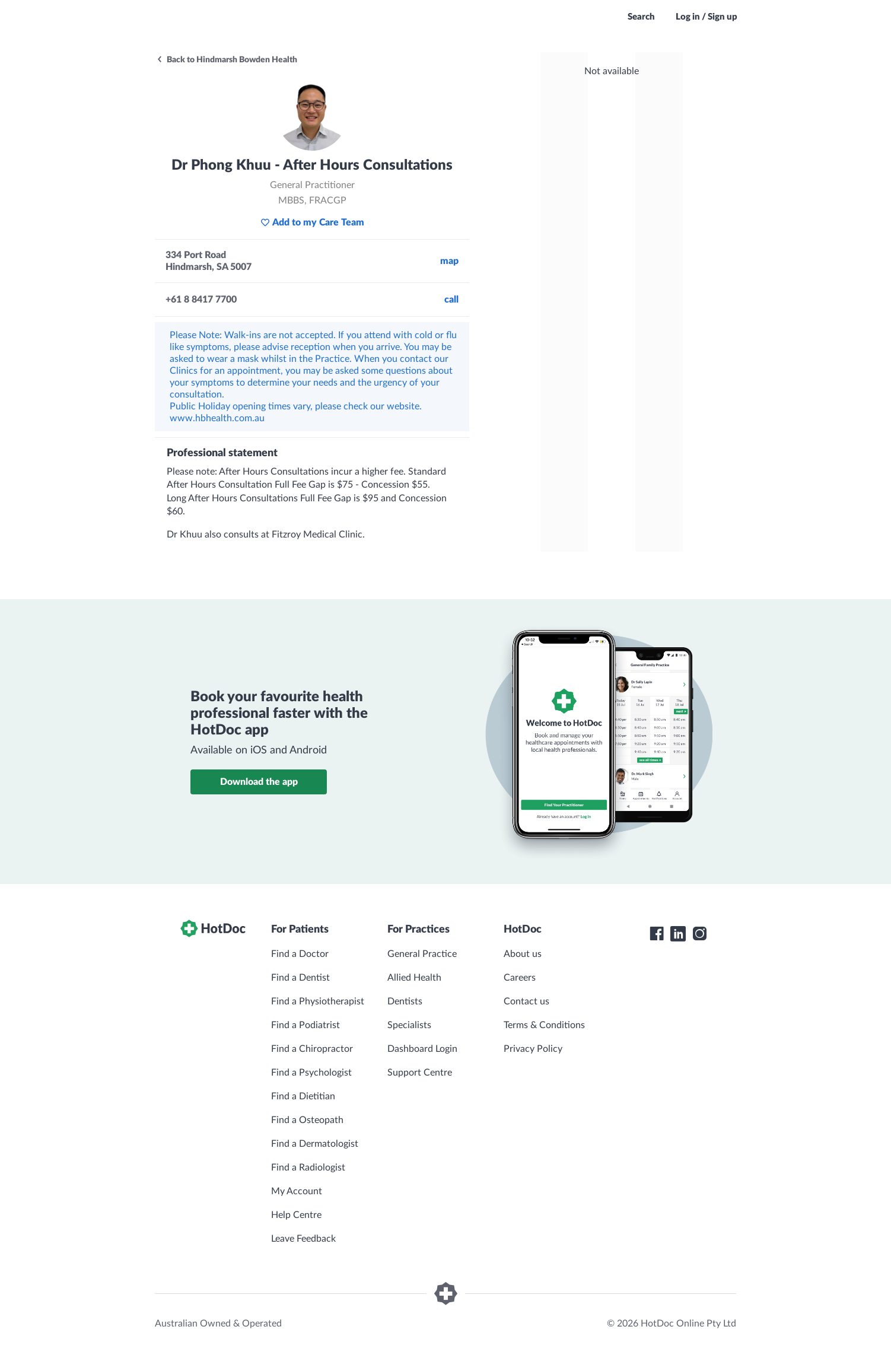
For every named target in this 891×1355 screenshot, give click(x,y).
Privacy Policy (533, 1049)
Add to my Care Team (312, 222)
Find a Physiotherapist (317, 1001)
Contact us (526, 1001)
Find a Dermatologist (314, 1144)
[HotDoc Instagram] (699, 933)
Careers (520, 977)
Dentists (404, 1001)
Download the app (259, 782)
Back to (226, 60)
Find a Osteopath (307, 1120)
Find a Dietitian (303, 1096)
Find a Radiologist (308, 1167)
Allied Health (414, 977)
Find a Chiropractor (312, 1049)
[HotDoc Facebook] (656, 933)
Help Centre (296, 1215)
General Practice (422, 954)
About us (523, 954)
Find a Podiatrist (305, 1025)
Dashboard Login (422, 1049)
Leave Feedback (303, 1238)
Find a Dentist (300, 977)
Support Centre (419, 1072)
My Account (296, 1191)
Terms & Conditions (544, 1025)
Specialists (409, 1025)
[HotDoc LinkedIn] (678, 933)
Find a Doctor (300, 954)
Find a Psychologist (311, 1072)
